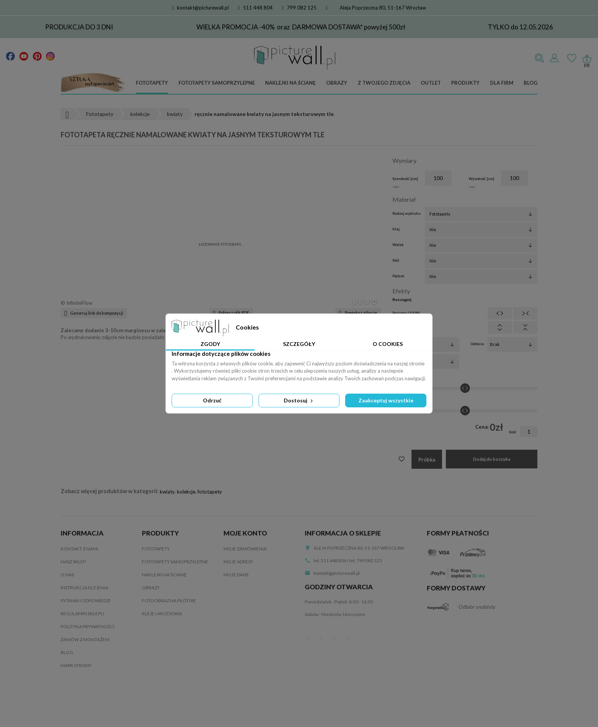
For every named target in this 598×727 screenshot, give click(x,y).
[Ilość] (528, 431)
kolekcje (186, 492)
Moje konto (245, 533)
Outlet (431, 83)
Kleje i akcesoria (162, 613)
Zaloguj (554, 58)
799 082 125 (299, 8)
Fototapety (152, 83)
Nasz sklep (73, 562)
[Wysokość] (514, 178)
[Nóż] (481, 261)
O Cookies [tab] (388, 344)
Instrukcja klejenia (84, 587)
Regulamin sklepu (82, 613)
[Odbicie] (512, 344)
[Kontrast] (464, 410)
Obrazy (336, 83)
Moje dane (236, 574)
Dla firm (501, 83)
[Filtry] (434, 344)
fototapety (210, 492)
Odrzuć (212, 400)
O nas (67, 574)
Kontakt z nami (79, 549)
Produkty (465, 83)
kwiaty (167, 492)
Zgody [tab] (210, 344)
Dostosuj (299, 400)
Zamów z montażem (85, 639)
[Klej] (481, 229)
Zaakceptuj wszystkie (385, 400)
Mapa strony (76, 665)
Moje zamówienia (245, 549)
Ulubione (571, 58)
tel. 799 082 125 (365, 560)
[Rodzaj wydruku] (481, 214)
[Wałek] (481, 245)
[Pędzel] (481, 276)
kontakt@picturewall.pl (200, 8)
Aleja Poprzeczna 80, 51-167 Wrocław (383, 8)
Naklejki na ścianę (290, 83)
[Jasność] (464, 388)
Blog (530, 83)
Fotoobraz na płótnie (169, 600)
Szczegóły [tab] (299, 344)
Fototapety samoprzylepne (216, 83)
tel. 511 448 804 (329, 560)
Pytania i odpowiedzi (85, 600)
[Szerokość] (438, 178)
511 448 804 (255, 8)
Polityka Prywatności (87, 626)
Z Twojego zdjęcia (384, 83)
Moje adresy (238, 562)
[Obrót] (434, 361)
